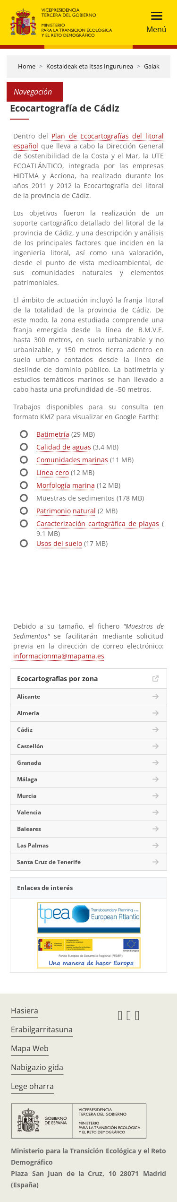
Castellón (30, 746)
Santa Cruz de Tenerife (49, 862)
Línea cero (52, 472)
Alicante (28, 696)
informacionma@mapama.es (58, 655)
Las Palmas (33, 845)
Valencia (29, 812)
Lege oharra (32, 1086)
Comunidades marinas (72, 459)
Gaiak (152, 66)
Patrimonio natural (66, 510)
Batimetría (52, 434)
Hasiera (24, 1010)
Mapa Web (30, 1048)
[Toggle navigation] (153, 22)
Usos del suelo (59, 543)
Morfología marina (65, 485)
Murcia (26, 796)
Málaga (27, 779)
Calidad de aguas (63, 446)
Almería (28, 713)
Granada (29, 763)
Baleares (29, 829)
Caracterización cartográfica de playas (97, 523)
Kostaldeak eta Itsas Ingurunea (89, 66)
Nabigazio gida (37, 1067)
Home (26, 66)
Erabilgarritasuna (42, 1029)
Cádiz (25, 730)
